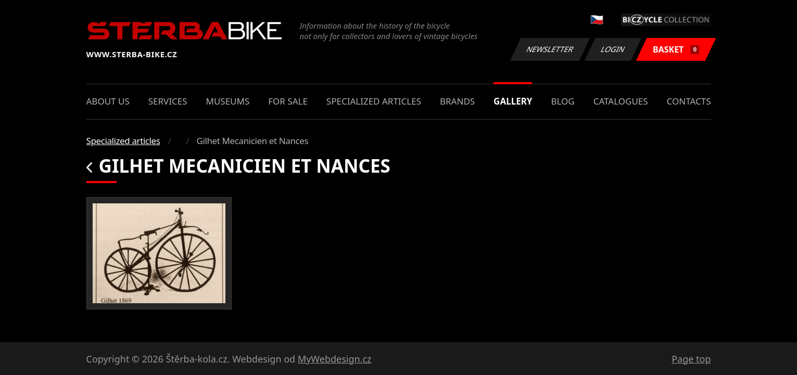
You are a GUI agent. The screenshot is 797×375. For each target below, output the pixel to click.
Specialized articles (373, 101)
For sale (288, 101)
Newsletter (550, 49)
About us (108, 101)
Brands (457, 101)
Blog (562, 101)
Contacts (689, 101)
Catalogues (620, 101)
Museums (227, 101)
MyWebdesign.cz (335, 359)
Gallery (513, 101)
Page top (691, 359)
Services (167, 101)
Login (613, 49)
